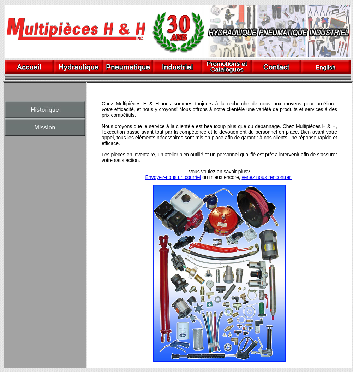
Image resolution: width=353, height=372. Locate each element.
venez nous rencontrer (267, 177)
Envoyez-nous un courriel (173, 177)
